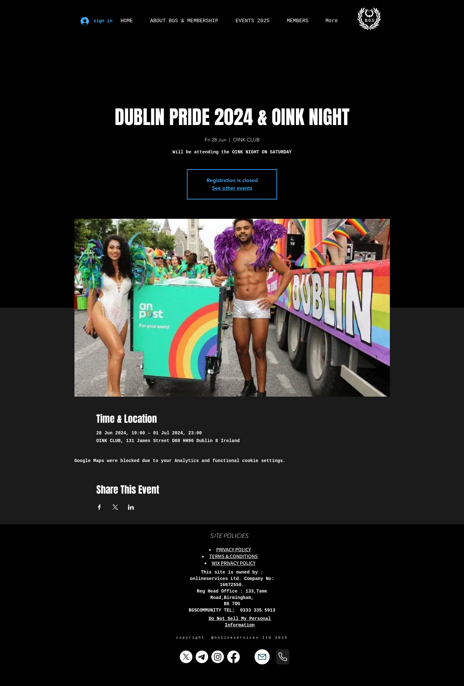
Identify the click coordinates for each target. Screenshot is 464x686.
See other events (232, 188)
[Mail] (262, 656)
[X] (186, 657)
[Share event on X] (115, 507)
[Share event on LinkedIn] (131, 507)
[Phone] (282, 656)
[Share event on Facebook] (99, 507)
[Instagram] (217, 657)
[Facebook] (233, 657)
